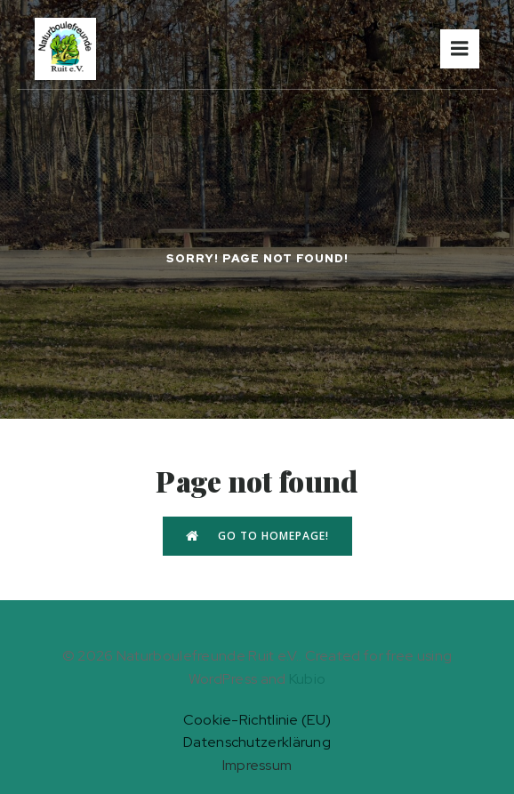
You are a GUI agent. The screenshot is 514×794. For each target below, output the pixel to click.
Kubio (307, 679)
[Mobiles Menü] (459, 48)
